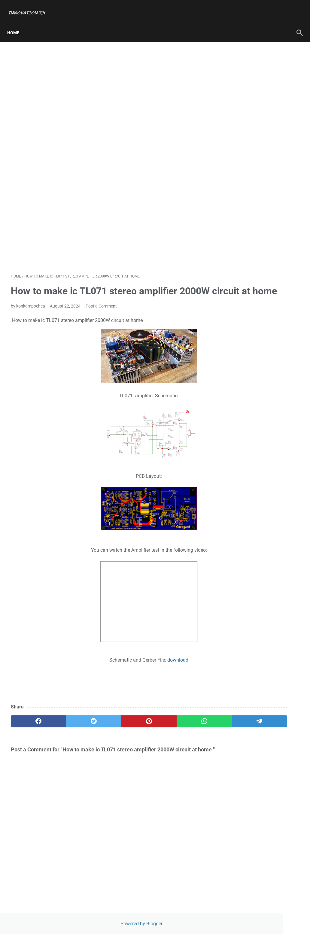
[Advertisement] (107, 151)
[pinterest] (107, 731)
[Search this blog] (259, 125)
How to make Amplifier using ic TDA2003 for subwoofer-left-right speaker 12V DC (262, 386)
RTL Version (243, 190)
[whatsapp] (145, 731)
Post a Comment (101, 315)
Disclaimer (242, 169)
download (135, 669)
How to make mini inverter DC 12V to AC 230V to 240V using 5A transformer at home (262, 337)
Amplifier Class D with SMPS (262, 407)
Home (17, 23)
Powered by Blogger (262, 47)
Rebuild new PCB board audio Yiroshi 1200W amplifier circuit (262, 308)
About (237, 94)
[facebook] (30, 731)
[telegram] (184, 731)
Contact (239, 105)
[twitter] (68, 731)
